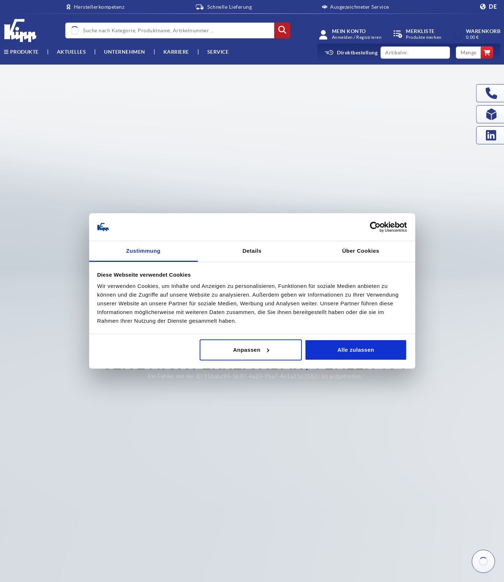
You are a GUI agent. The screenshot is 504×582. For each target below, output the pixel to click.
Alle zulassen (355, 350)
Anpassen (251, 350)
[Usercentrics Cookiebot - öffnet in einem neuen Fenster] (375, 227)
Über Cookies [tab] (360, 251)
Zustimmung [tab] (143, 251)
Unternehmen (124, 51)
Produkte (21, 51)
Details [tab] (252, 251)
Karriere (176, 51)
